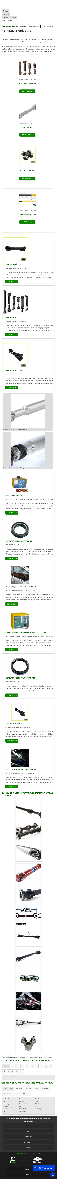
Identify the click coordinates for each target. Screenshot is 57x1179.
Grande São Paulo (9, 1094)
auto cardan (23, 26)
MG (17, 1066)
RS (41, 1066)
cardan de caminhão (34, 26)
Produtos (28, 1136)
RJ (12, 1066)
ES (22, 1066)
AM (17, 1071)
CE (4, 1071)
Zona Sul (36, 1088)
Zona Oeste (28, 1088)
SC (36, 1066)
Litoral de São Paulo (23, 1094)
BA (51, 1066)
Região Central (8, 1088)
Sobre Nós (28, 1131)
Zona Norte (18, 1088)
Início (28, 1125)
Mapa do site (28, 1142)
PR (32, 1066)
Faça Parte (28, 1147)
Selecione (6, 1066)
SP (27, 1066)
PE (46, 1066)
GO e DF (10, 1071)
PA (22, 1071)
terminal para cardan (47, 26)
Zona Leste (45, 1088)
